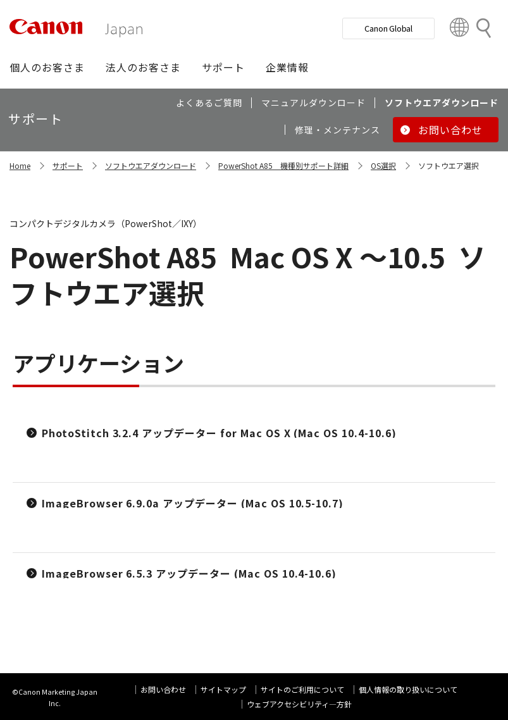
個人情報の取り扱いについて (408, 689)
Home (19, 165)
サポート (68, 165)
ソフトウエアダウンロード (150, 165)
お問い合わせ (163, 689)
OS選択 (383, 165)
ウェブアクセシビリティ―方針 (299, 703)
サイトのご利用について (302, 689)
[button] (47, 67)
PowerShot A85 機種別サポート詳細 (283, 165)
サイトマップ (223, 689)
